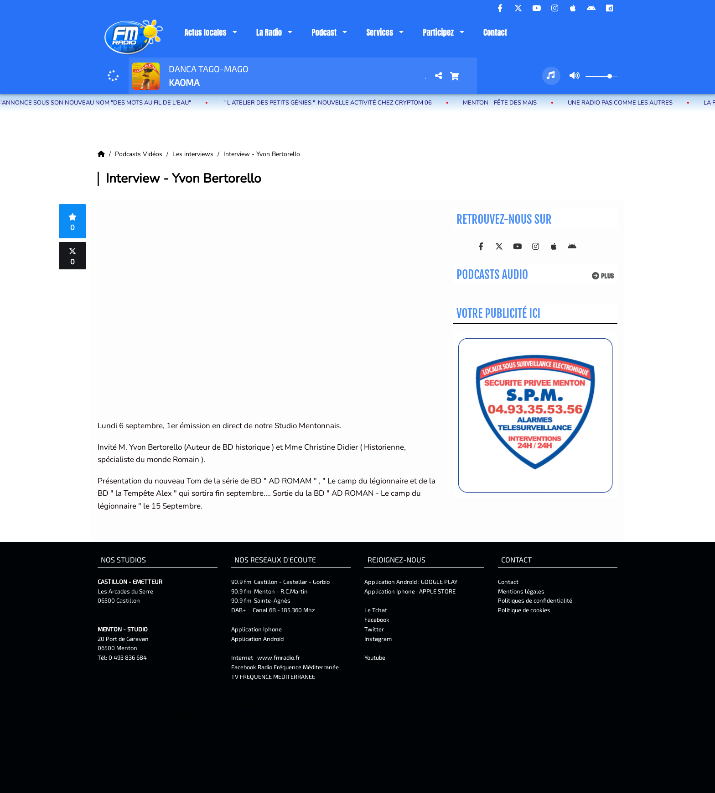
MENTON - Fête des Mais (506, 103)
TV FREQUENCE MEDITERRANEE (273, 676)
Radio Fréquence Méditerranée (298, 667)
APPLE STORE (437, 591)
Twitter (374, 629)
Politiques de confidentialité (535, 600)
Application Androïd (257, 638)
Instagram (378, 638)
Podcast (324, 32)
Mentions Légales (519, 640)
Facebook (376, 619)
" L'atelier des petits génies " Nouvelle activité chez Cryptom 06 (333, 103)
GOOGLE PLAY (438, 581)
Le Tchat (375, 610)
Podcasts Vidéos (139, 154)
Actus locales (205, 32)
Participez (438, 32)
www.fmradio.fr (278, 657)
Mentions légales (521, 591)
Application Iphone (257, 629)
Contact (495, 32)
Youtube (374, 657)
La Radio (269, 32)
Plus (603, 276)
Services (379, 32)
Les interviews (193, 154)
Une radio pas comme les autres (626, 103)
